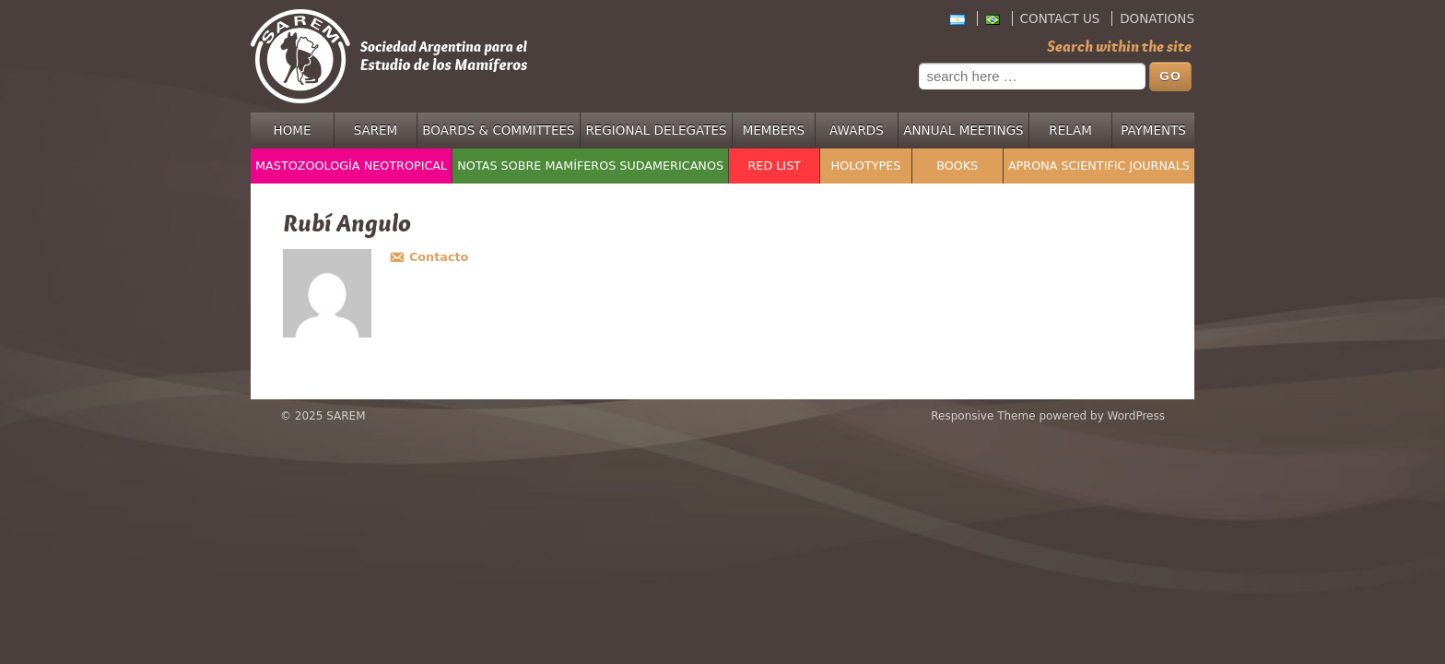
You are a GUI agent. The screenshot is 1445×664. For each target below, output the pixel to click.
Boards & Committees (498, 130)
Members (774, 130)
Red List (774, 165)
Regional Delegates (655, 130)
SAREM (376, 130)
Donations (1157, 18)
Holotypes (866, 165)
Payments (1153, 130)
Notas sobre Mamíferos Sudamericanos (590, 165)
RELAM (1070, 130)
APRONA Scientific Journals (1099, 165)
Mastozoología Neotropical (351, 165)
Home (292, 130)
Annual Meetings (963, 130)
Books (957, 165)
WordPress (1136, 415)
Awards (856, 130)
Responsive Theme (983, 415)
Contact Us (1060, 18)
